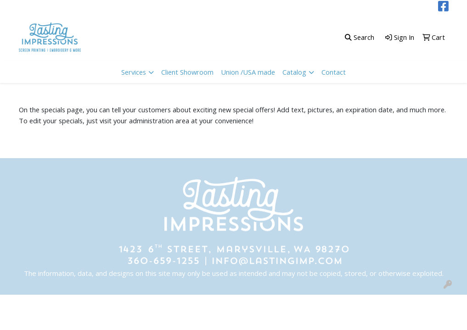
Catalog (294, 72)
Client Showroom (187, 72)
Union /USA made (248, 72)
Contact (333, 72)
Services (133, 72)
